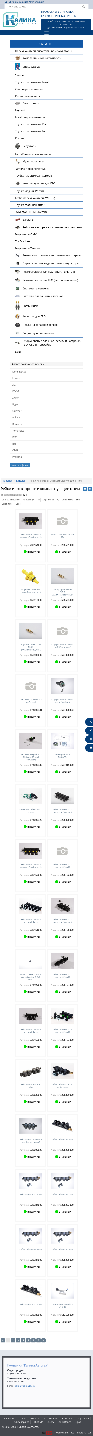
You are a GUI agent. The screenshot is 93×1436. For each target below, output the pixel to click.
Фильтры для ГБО (34, 316)
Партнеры (83, 1418)
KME (14, 437)
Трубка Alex (22, 241)
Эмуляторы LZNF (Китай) (31, 212)
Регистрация (37, 1)
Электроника (31, 103)
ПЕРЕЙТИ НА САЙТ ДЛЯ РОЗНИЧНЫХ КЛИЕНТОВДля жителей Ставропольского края (66, 24)
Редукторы (30, 146)
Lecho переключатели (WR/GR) (35, 198)
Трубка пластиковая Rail (31, 124)
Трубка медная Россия (29, 191)
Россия (19, 138)
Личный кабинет (18, 1)
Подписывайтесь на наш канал (66, 1432)
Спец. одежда (31, 66)
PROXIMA (38, 1422)
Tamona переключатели (30, 168)
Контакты (67, 1418)
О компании (51, 1418)
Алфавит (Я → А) (50, 499)
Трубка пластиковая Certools (34, 175)
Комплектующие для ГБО (39, 183)
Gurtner (17, 411)
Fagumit (20, 110)
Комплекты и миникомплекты (42, 58)
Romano (17, 424)
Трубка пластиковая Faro (31, 131)
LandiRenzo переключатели (33, 154)
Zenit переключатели (29, 89)
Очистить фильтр (20, 465)
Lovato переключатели (30, 117)
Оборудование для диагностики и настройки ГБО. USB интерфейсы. (52, 343)
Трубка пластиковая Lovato (32, 82)
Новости (35, 1418)
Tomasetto (18, 430)
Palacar (16, 417)
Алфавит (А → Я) (31, 499)
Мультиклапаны (33, 161)
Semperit (20, 75)
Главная (7, 480)
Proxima (17, 456)
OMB (15, 450)
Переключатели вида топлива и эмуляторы (43, 51)
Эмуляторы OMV (26, 234)
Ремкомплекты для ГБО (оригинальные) (49, 271)
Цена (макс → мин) (71, 499)
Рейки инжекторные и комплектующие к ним (52, 227)
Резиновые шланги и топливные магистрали (52, 255)
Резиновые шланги (27, 96)
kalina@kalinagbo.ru (25, 1385)
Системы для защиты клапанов (43, 296)
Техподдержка (20, 1422)
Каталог (20, 480)
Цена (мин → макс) (11, 503)
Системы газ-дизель (36, 288)
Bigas (15, 404)
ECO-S (15, 391)
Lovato (16, 378)
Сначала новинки (11, 499)
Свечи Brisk (30, 306)
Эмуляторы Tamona (27, 248)
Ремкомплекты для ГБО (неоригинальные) (50, 280)
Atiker (15, 398)
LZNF (18, 351)
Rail (14, 443)
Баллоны (28, 219)
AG (14, 384)
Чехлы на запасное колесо (40, 324)
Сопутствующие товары (38, 333)
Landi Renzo (19, 371)
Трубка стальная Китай (30, 205)
